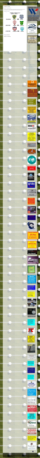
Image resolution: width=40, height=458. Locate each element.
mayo (29, 62)
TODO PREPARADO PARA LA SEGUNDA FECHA (31, 67)
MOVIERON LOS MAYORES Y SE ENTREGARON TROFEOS (32, 70)
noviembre (30, 57)
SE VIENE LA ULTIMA (31, 72)
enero (29, 74)
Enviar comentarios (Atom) (9, 53)
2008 (28, 78)
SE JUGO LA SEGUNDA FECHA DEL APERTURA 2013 (32, 66)
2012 (28, 75)
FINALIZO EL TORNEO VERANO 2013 (32, 71)
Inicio (15, 52)
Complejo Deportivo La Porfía (19, 3)
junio (29, 61)
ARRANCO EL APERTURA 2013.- (32, 68)
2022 (28, 48)
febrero (29, 73)
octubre (29, 58)
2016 (28, 53)
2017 (28, 52)
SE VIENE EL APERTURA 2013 (32, 69)
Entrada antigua (24, 52)
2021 (28, 49)
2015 (28, 54)
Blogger (25, 456)
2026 (28, 45)
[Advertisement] (28, 454)
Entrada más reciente (7, 52)
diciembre (30, 56)
